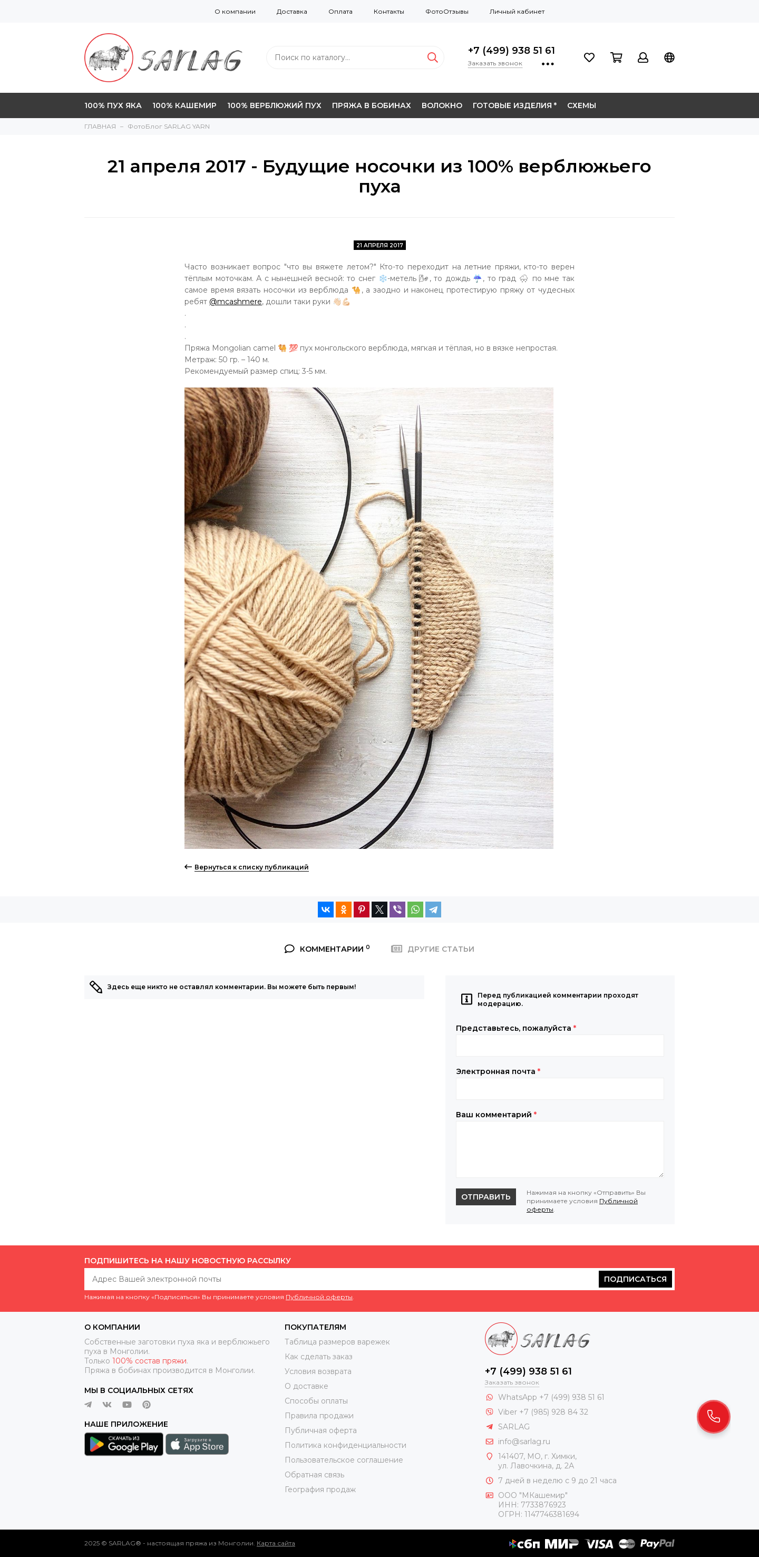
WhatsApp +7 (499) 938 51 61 (551, 1397)
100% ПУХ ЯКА (113, 105)
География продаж (320, 1489)
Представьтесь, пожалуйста (516, 1028)
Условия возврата (318, 1371)
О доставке (306, 1386)
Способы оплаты (316, 1401)
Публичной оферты (319, 1297)
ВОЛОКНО (442, 105)
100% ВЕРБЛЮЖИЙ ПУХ (274, 105)
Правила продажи (319, 1415)
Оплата (340, 11)
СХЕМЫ (581, 105)
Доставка (292, 11)
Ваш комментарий (496, 1114)
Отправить (486, 1197)
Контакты (389, 11)
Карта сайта (276, 1543)
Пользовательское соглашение (344, 1460)
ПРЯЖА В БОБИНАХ (371, 105)
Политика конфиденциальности (345, 1445)
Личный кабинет (517, 11)
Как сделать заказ (319, 1356)
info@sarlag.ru (524, 1441)
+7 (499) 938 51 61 (511, 50)
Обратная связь (314, 1474)
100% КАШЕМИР (184, 105)
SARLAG (514, 1427)
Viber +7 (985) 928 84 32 (543, 1412)
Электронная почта (498, 1071)
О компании (235, 11)
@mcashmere (235, 301)
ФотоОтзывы (447, 11)
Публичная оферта (321, 1430)
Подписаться (635, 1279)
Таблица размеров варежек (337, 1342)
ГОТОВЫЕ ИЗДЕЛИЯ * (515, 105)
